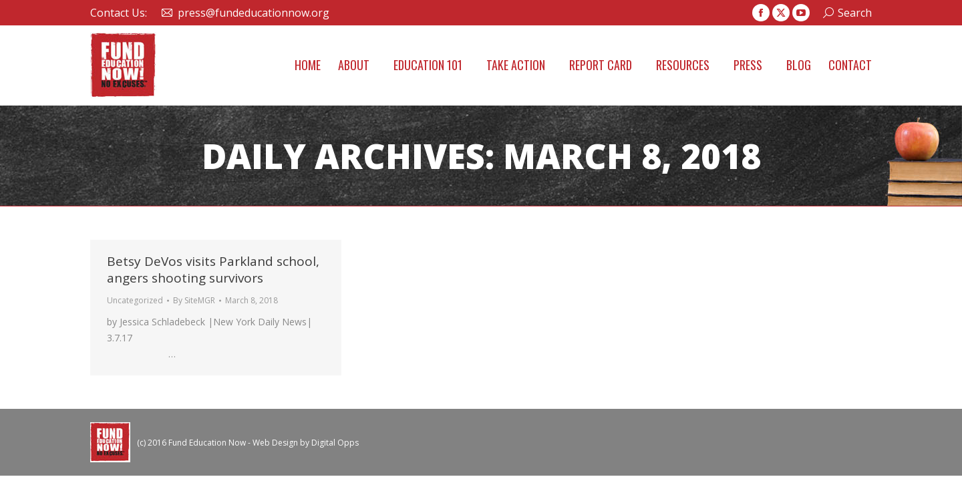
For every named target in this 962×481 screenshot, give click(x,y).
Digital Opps (335, 442)
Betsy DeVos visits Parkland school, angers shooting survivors (213, 270)
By (194, 300)
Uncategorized (135, 300)
